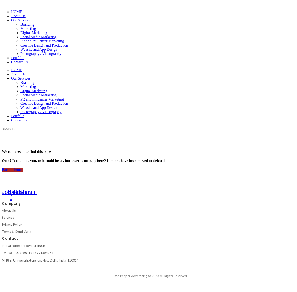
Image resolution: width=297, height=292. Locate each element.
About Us (18, 16)
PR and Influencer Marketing (42, 41)
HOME (16, 12)
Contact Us (19, 62)
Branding (27, 24)
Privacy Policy (12, 224)
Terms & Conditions (16, 231)
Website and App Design (38, 49)
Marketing (28, 28)
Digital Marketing (33, 33)
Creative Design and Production (44, 45)
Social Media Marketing (38, 37)
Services (8, 217)
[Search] (22, 128)
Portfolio (17, 58)
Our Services (20, 20)
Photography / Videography (41, 54)
